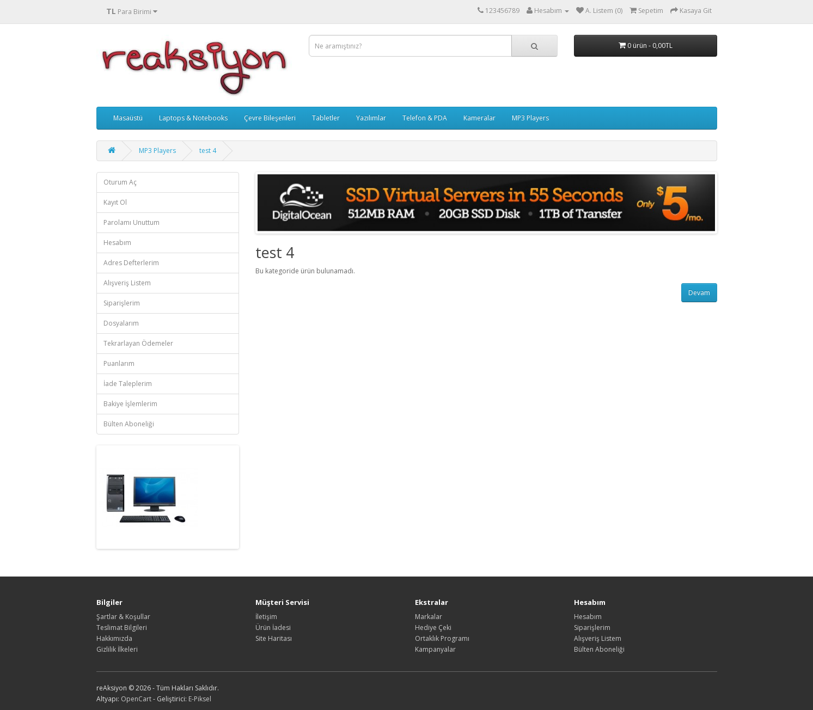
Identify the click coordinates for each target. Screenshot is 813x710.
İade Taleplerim (127, 383)
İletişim (266, 616)
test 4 (207, 150)
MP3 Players (530, 118)
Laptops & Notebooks (193, 118)
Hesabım (117, 242)
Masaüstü (128, 118)
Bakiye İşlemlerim (130, 403)
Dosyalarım (121, 323)
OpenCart (136, 698)
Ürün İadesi (273, 627)
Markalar (428, 616)
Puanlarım (119, 363)
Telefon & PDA (424, 118)
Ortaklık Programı (442, 638)
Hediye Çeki (433, 627)
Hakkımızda (114, 638)
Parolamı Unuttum (131, 222)
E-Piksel (199, 698)
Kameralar (479, 118)
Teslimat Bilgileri (121, 627)
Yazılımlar (371, 118)
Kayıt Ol (115, 202)
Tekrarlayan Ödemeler (138, 343)
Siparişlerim (121, 303)
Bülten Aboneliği (128, 424)
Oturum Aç (120, 182)
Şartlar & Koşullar (123, 616)
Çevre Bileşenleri (270, 118)
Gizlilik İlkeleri (117, 649)
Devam (699, 292)
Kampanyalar (435, 649)
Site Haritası (273, 638)
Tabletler (326, 118)
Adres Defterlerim (131, 262)
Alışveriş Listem (127, 282)
